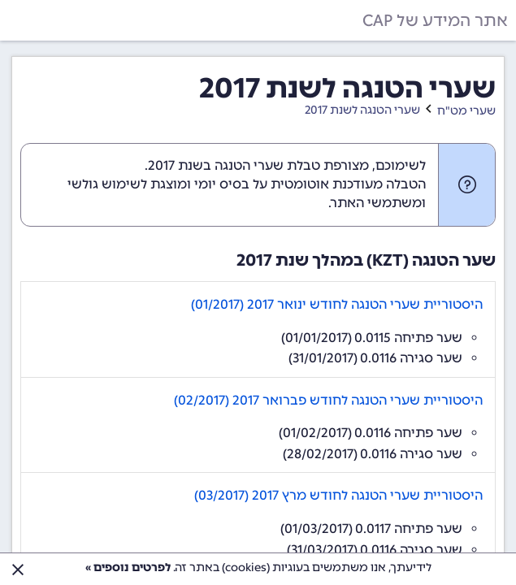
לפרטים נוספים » (128, 567)
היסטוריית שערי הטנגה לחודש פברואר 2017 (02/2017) (328, 400)
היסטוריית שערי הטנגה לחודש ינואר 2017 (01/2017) (337, 304)
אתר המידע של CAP (435, 20)
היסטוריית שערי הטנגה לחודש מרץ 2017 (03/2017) (338, 495)
